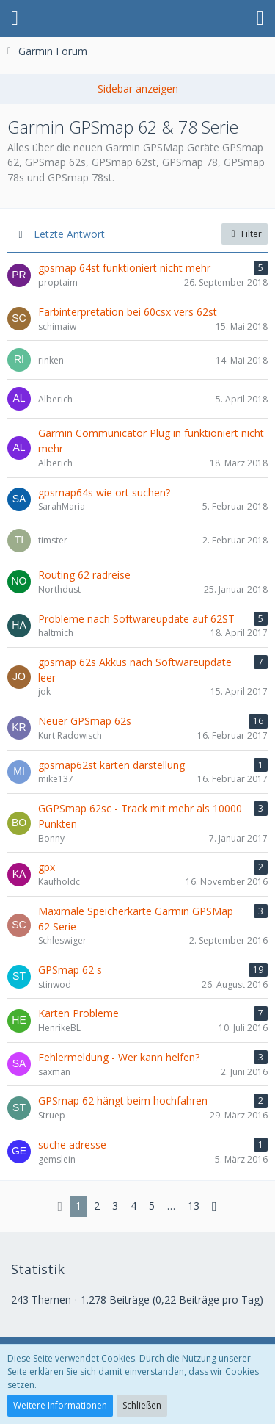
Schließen (141, 1405)
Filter (244, 234)
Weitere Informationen (60, 1405)
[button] (14, 18)
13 (193, 1205)
